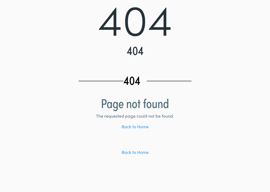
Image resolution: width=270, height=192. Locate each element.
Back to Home (135, 127)
